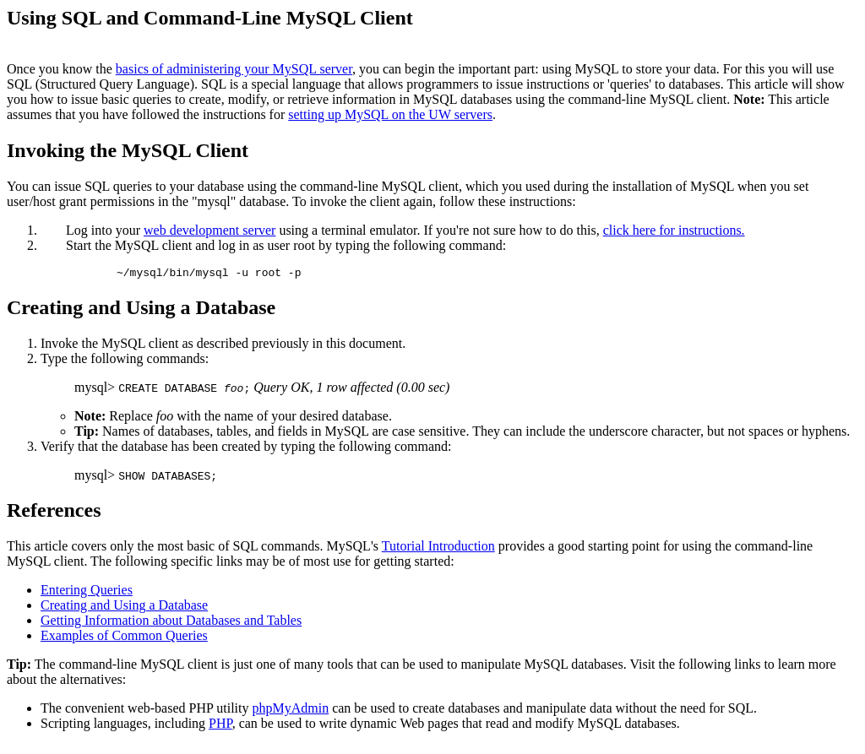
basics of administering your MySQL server (234, 69)
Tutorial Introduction (438, 548)
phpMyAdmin (290, 710)
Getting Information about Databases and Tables (171, 623)
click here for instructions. (674, 230)
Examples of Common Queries (124, 638)
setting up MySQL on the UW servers (390, 114)
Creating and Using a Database (124, 607)
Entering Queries (87, 592)
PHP (220, 726)
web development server (209, 230)
